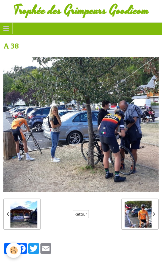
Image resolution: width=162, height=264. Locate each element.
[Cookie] (13, 250)
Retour (80, 214)
